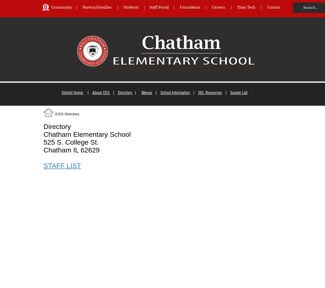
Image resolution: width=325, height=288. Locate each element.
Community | (67, 7)
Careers (218, 7)
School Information (175, 92)
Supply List (239, 92)
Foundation (192, 7)
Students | (136, 7)
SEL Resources (210, 92)
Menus (147, 92)
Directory (125, 92)
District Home (73, 92)
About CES (101, 92)
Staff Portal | (164, 7)
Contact (273, 7)
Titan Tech (246, 7)
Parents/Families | (103, 7)
